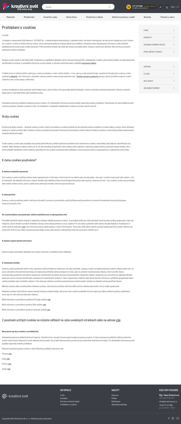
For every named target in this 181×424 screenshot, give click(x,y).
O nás (146, 30)
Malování (11, 17)
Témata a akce (167, 17)
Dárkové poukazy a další (123, 17)
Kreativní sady (50, 17)
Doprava (147, 66)
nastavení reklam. (89, 63)
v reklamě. (13, 76)
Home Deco (71, 17)
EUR (177, 7)
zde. (24, 226)
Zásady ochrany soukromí (87, 76)
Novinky (147, 17)
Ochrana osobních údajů (154, 44)
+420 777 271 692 (166, 405)
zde (49, 299)
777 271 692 (137, 6)
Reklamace (148, 81)
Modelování (29, 17)
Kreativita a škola (94, 17)
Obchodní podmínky (152, 88)
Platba (147, 73)
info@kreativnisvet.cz (140, 8)
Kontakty (148, 37)
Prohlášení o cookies (153, 51)
